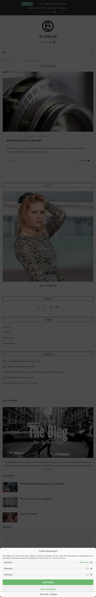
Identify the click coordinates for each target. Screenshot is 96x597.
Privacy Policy (44, 594)
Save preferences (48, 589)
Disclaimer (53, 594)
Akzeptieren (48, 582)
